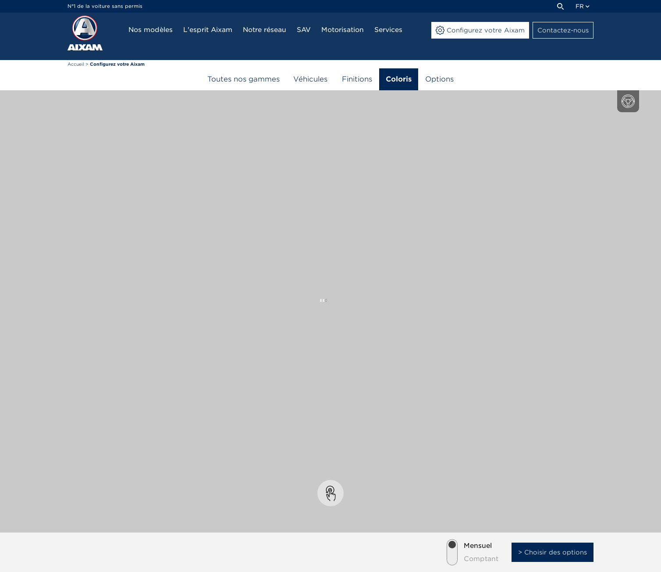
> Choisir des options (552, 552)
